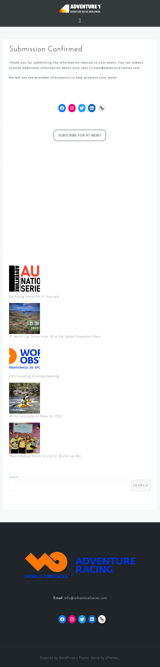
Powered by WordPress (57, 658)
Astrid (95, 658)
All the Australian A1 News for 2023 (35, 416)
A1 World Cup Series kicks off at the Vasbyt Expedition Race (54, 336)
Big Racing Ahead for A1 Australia (34, 297)
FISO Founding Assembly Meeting (34, 376)
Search (14, 477)
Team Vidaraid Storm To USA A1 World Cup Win (45, 456)
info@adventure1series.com (85, 598)
